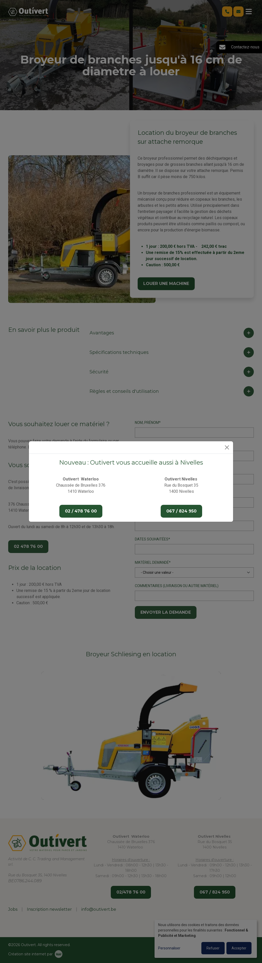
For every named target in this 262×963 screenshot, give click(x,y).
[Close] (227, 447)
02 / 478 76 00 (81, 511)
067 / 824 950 (181, 511)
